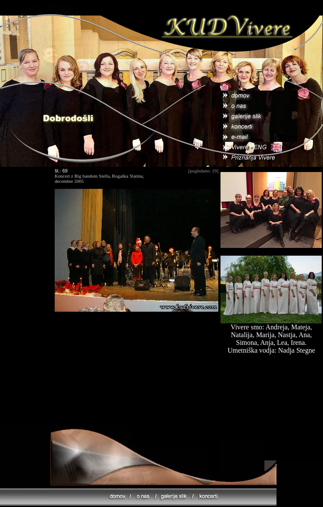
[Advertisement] (136, 375)
